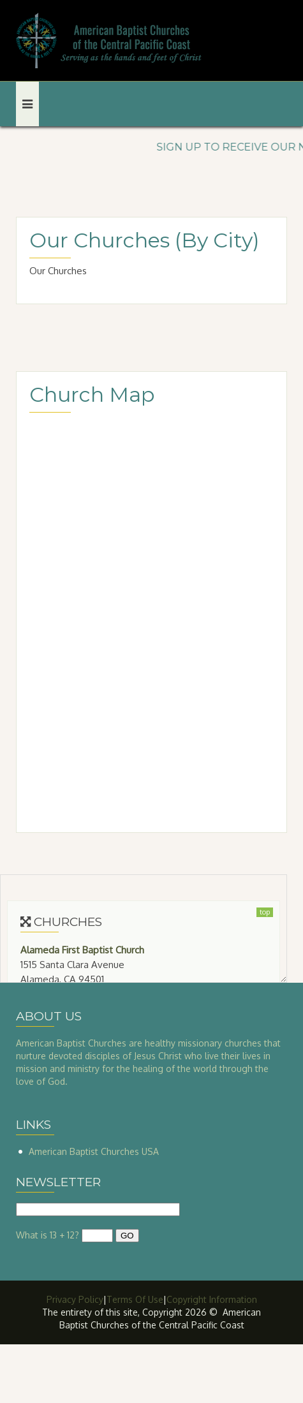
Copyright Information (211, 1299)
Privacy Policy (75, 1299)
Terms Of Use (135, 1299)
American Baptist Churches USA (94, 1151)
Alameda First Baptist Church (82, 950)
